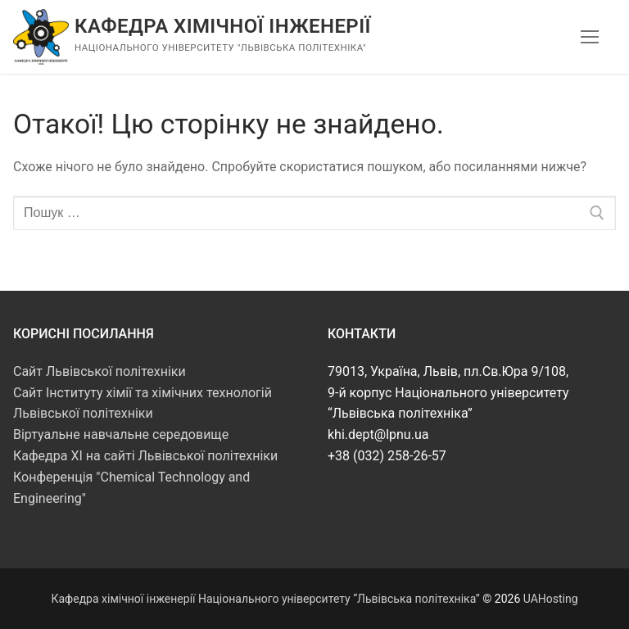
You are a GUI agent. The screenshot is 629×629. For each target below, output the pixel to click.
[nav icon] (589, 37)
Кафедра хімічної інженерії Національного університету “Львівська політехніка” (265, 598)
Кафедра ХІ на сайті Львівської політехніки (145, 456)
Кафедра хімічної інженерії (223, 26)
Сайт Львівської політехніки (99, 371)
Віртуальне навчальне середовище (121, 434)
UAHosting (550, 598)
